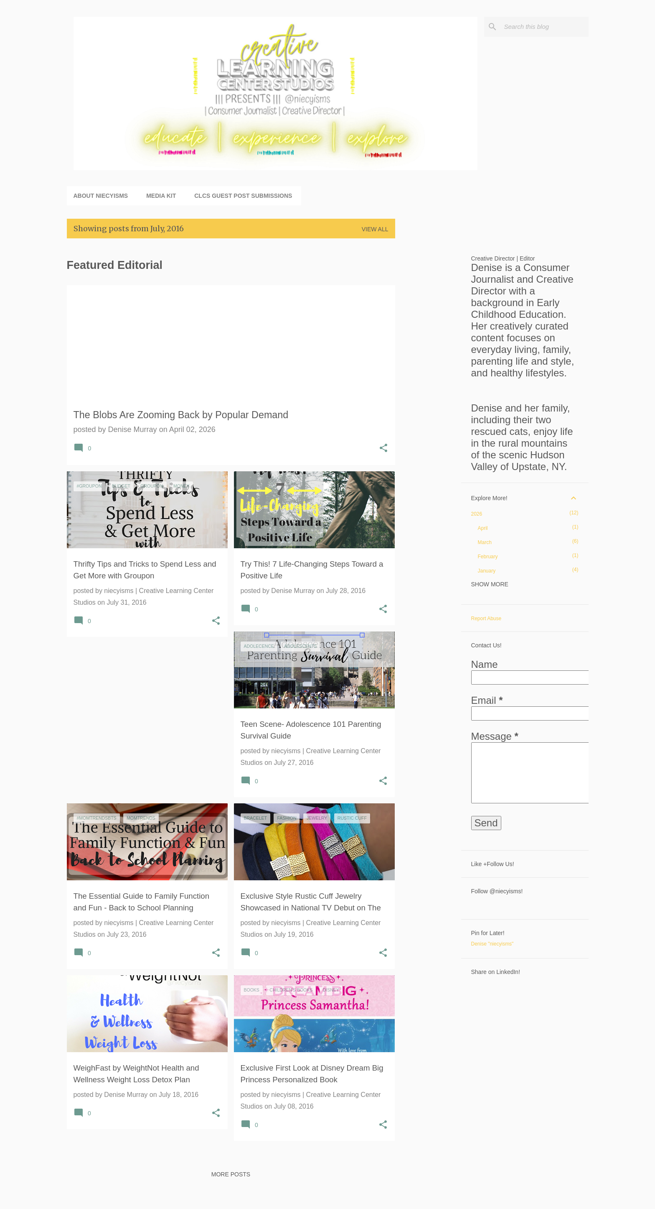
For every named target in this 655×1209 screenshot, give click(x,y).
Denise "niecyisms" (492, 944)
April (483, 528)
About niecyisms (101, 195)
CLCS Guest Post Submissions (243, 195)
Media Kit (161, 195)
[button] (383, 449)
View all (375, 229)
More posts (230, 1174)
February (488, 557)
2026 (476, 514)
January (487, 571)
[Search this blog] (545, 27)
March (485, 542)
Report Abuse (486, 618)
